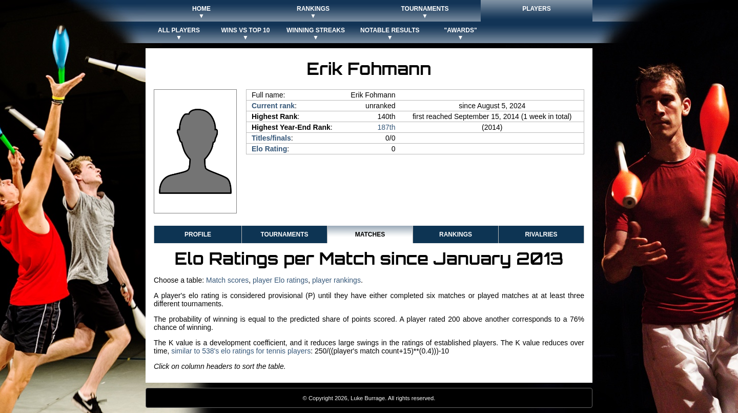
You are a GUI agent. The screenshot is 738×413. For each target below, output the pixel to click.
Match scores (227, 280)
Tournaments (284, 234)
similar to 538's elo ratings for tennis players (241, 351)
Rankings (455, 234)
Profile (197, 234)
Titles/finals (271, 138)
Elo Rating (269, 149)
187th (386, 127)
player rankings (336, 280)
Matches (370, 234)
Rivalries (541, 234)
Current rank (273, 106)
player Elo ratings (280, 280)
